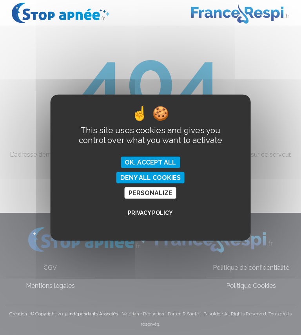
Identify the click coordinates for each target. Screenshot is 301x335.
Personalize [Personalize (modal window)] (150, 193)
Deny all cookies (150, 177)
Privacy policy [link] (150, 213)
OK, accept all (150, 162)
